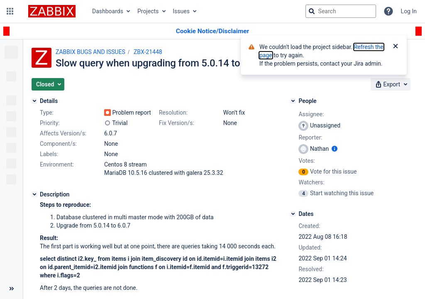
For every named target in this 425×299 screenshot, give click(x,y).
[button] (10, 11)
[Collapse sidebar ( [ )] (11, 288)
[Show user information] (334, 148)
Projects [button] (148, 11)
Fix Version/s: (176, 123)
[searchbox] (340, 11)
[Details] (34, 101)
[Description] (34, 194)
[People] (293, 101)
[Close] (395, 47)
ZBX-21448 (148, 52)
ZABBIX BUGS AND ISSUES (90, 52)
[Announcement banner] (212, 31)
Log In (409, 11)
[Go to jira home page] (52, 11)
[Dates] (293, 214)
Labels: (49, 154)
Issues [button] (181, 11)
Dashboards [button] (107, 11)
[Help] (388, 11)
